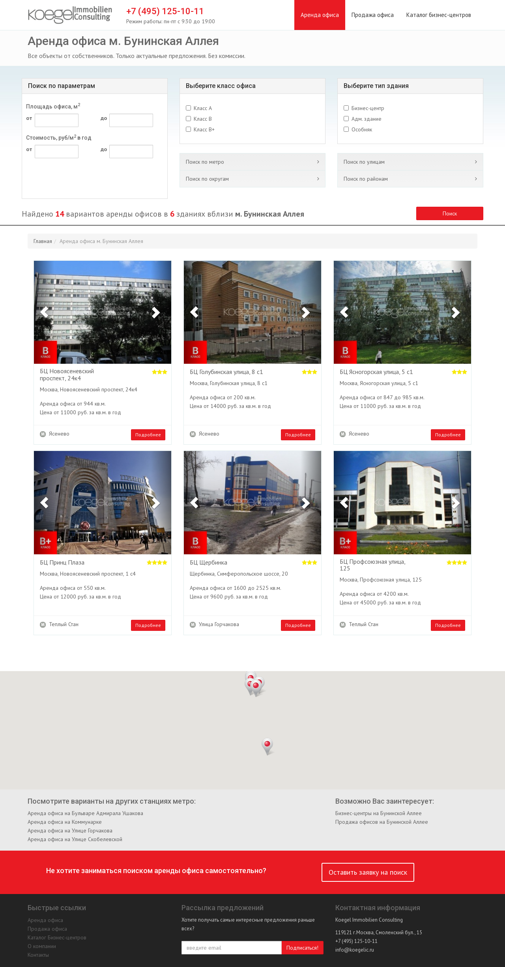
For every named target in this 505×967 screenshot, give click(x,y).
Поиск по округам (207, 178)
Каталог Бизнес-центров (57, 937)
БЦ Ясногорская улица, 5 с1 (376, 372)
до (104, 118)
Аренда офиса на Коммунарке (65, 821)
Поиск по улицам (364, 161)
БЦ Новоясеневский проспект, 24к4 (67, 375)
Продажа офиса (373, 15)
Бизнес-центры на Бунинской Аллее (378, 813)
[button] (44, 312)
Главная (43, 241)
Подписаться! (302, 947)
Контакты (38, 954)
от (29, 118)
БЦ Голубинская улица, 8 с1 (226, 372)
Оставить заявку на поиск (368, 872)
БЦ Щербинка (208, 562)
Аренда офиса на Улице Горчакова (70, 830)
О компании (42, 946)
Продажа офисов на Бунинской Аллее (381, 821)
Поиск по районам (366, 178)
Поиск (450, 213)
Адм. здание (367, 118)
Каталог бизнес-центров (438, 15)
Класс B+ (204, 129)
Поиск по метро (205, 161)
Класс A (203, 108)
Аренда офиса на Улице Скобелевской (75, 839)
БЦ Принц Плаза (62, 562)
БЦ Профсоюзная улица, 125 (372, 565)
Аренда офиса (320, 15)
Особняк (362, 129)
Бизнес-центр (368, 108)
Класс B (203, 118)
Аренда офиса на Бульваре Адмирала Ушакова (85, 813)
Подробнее (148, 435)
